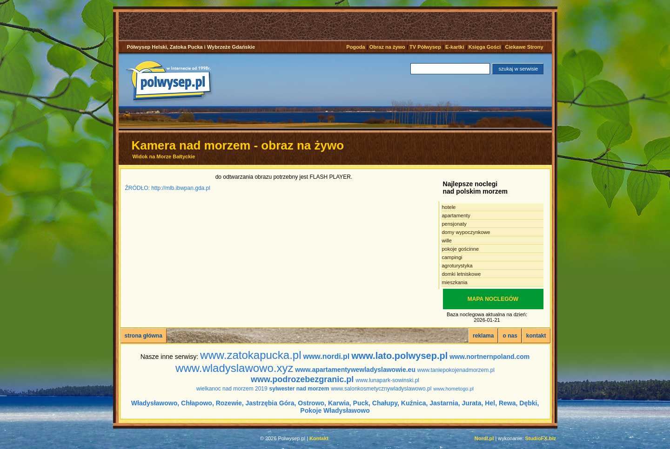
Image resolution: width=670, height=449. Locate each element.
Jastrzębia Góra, (271, 403)
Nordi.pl (484, 438)
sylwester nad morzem (299, 388)
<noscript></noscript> (338, 26)
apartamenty (456, 215)
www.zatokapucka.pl (250, 355)
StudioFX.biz (540, 438)
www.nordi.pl (326, 356)
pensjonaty (454, 224)
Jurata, (472, 403)
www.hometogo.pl (453, 388)
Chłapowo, (197, 403)
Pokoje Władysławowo (334, 410)
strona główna (143, 335)
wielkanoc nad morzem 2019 (232, 388)
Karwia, (339, 403)
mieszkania (455, 282)
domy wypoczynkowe (466, 232)
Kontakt (318, 438)
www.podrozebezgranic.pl (302, 379)
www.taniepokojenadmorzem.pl (456, 370)
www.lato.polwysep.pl (399, 356)
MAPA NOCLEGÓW (493, 299)
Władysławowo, (155, 403)
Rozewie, (230, 403)
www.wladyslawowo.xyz (234, 368)
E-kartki (454, 47)
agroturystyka (457, 265)
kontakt (536, 335)
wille (447, 240)
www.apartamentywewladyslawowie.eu (355, 369)
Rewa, (508, 403)
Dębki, (529, 403)
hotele (449, 207)
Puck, (361, 403)
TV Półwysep (425, 47)
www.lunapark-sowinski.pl (387, 380)
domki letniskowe (461, 274)
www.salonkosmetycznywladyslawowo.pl (381, 388)
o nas (509, 335)
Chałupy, (385, 403)
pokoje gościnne (460, 249)
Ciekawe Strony (524, 47)
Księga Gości (485, 47)
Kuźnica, (414, 403)
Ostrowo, (312, 403)
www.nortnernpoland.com (489, 356)
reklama (483, 335)
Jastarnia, (444, 403)
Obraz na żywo (387, 47)
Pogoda (355, 47)
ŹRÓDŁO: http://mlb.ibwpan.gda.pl (167, 188)
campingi (452, 257)
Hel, (491, 403)
